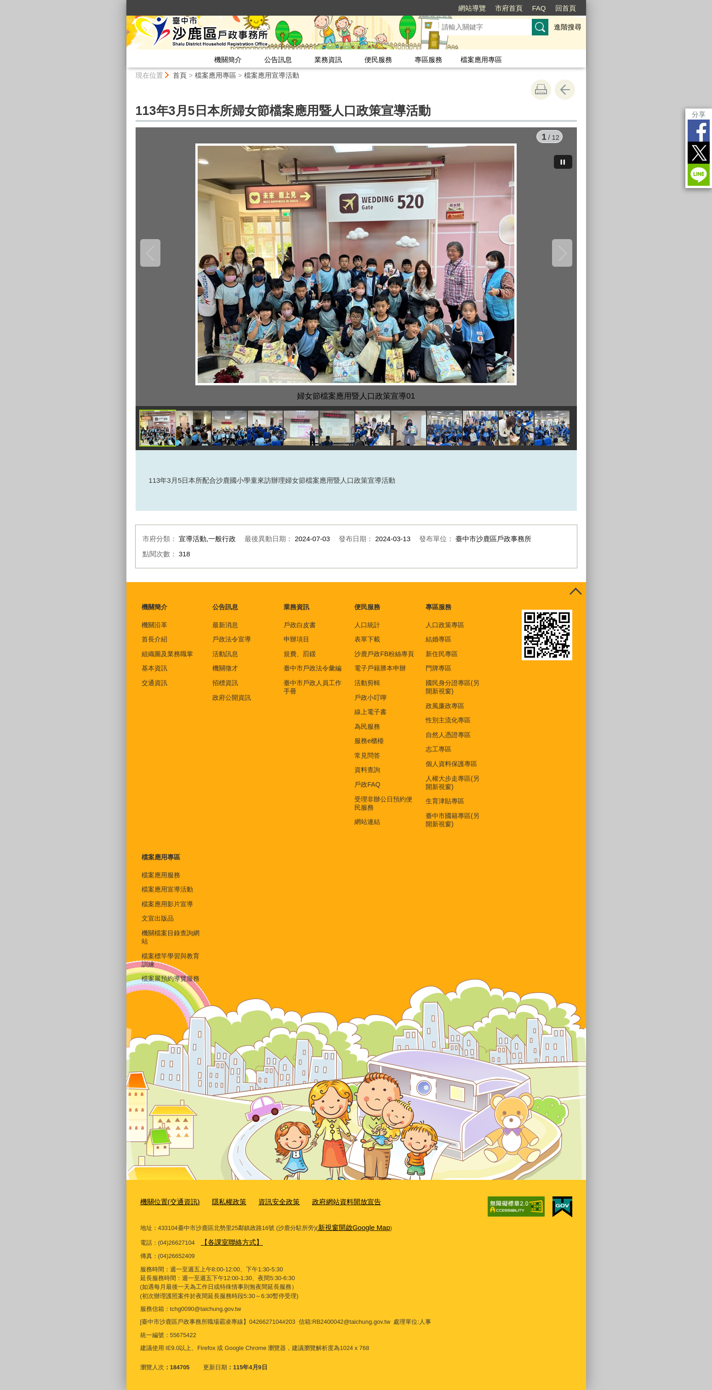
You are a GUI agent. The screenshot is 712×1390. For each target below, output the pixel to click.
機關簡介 (228, 59)
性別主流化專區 (448, 725)
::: (122, 4)
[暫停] (563, 156)
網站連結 (367, 827)
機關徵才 (225, 673)
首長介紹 (154, 644)
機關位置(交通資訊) (166, 1206)
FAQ (539, 8)
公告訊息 (278, 59)
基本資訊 (154, 673)
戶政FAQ (367, 790)
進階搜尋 (567, 27)
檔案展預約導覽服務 (170, 984)
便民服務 (378, 59)
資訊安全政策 (264, 1206)
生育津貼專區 (445, 806)
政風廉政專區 (445, 711)
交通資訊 (154, 688)
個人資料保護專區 (451, 769)
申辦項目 (296, 644)
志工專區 (438, 754)
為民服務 (367, 732)
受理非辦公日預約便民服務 (383, 809)
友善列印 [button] (541, 90)
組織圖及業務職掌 (167, 659)
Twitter (699, 153)
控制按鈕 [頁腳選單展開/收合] (576, 598)
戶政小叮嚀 (370, 703)
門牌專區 (438, 673)
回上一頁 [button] (565, 90)
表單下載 (367, 644)
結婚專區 (438, 644)
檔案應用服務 (161, 880)
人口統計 (367, 630)
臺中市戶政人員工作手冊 (313, 692)
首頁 (180, 75)
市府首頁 (509, 8)
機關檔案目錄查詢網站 (170, 942)
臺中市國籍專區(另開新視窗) (452, 825)
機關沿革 (154, 630)
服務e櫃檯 (369, 746)
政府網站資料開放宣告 (324, 1206)
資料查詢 (367, 775)
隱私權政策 (219, 1206)
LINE (699, 175)
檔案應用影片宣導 (167, 909)
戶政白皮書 (300, 630)
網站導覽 (472, 8)
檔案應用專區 (481, 59)
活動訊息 (225, 659)
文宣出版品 (158, 923)
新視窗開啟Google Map (349, 1230)
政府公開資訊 (231, 703)
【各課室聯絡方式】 (228, 1243)
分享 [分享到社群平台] (699, 114)
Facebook (699, 131)
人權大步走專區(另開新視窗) (452, 788)
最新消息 (225, 630)
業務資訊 (328, 59)
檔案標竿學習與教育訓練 (170, 965)
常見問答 (367, 761)
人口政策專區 (445, 630)
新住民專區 (442, 659)
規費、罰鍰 (300, 659)
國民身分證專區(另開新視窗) (452, 692)
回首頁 (565, 8)
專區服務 (428, 59)
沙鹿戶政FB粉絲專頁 (384, 659)
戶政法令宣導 (231, 644)
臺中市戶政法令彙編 (313, 673)
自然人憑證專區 (448, 740)
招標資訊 (225, 688)
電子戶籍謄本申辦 (380, 673)
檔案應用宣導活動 (271, 75)
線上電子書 (370, 717)
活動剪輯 (367, 688)
